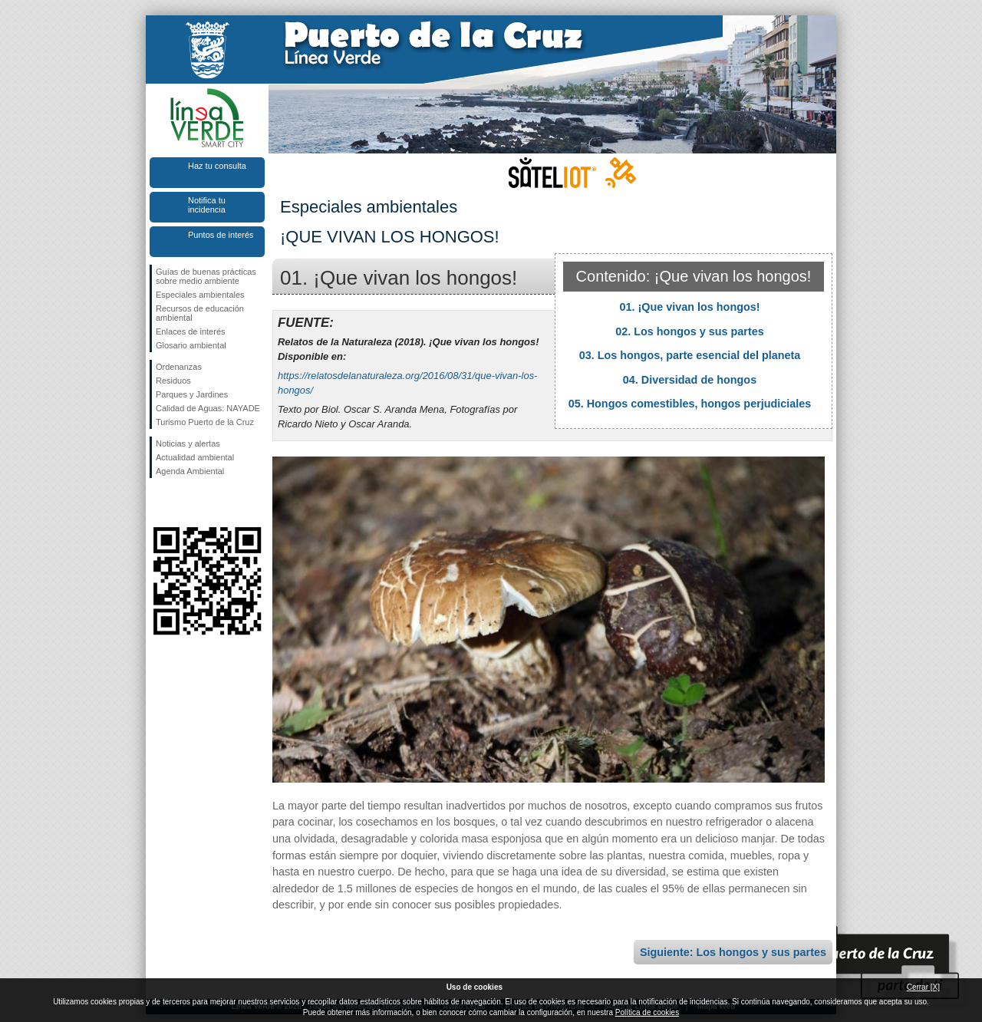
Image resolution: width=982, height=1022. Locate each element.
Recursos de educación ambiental (200, 313)
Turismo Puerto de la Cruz (205, 422)
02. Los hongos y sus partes (689, 331)
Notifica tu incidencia (207, 205)
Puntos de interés (221, 234)
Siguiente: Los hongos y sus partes (733, 952)
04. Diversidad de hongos (689, 380)
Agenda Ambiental (190, 471)
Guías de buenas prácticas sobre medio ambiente (206, 276)
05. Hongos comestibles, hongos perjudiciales (690, 403)
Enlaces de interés (191, 331)
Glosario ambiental (191, 345)
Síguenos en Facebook (159, 502)
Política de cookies (647, 1012)
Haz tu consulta (217, 165)
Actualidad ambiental (195, 457)
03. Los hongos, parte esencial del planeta (690, 355)
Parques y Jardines (192, 394)
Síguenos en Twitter (184, 502)
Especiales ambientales (200, 294)
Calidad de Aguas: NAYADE (208, 408)
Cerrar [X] (923, 987)
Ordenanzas (179, 366)
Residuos (173, 380)
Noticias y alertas (188, 443)
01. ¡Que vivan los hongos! (689, 307)
